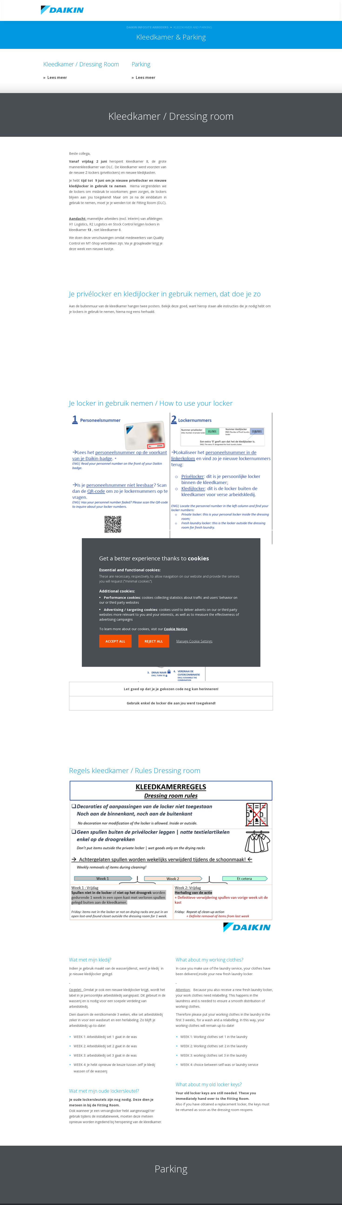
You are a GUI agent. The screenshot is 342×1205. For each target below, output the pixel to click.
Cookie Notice (175, 629)
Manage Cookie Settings (194, 641)
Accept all (115, 641)
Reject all (154, 641)
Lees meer (57, 77)
